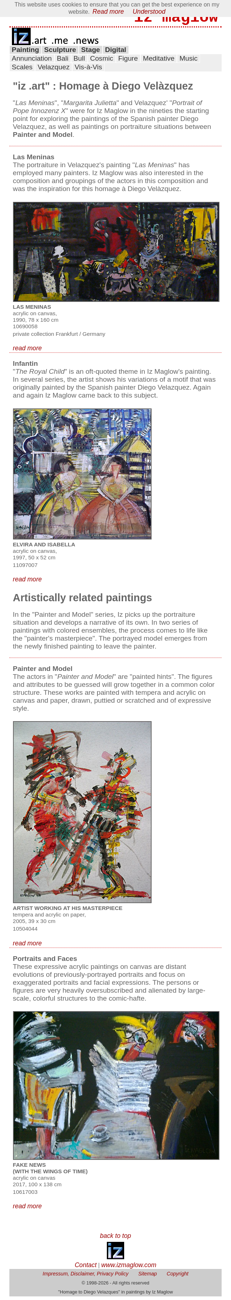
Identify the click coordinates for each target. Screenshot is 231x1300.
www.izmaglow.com (129, 1268)
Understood (148, 11)
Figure (128, 62)
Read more (108, 11)
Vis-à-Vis (88, 70)
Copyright (177, 1277)
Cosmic (101, 62)
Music (188, 62)
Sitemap (147, 1277)
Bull (79, 62)
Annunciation (32, 62)
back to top (115, 1239)
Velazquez (54, 70)
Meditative (158, 62)
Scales (22, 70)
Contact (86, 1268)
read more (27, 351)
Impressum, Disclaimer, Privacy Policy (85, 1277)
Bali (63, 62)
